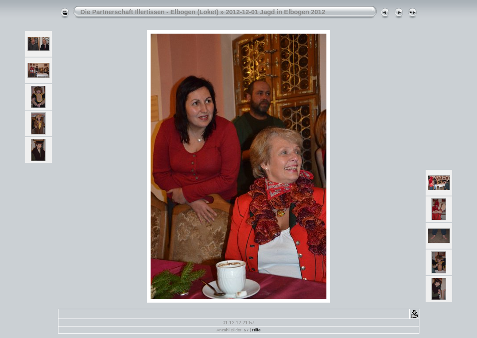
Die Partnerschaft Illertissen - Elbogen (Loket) (150, 11)
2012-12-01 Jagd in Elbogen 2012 (275, 11)
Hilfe (256, 329)
